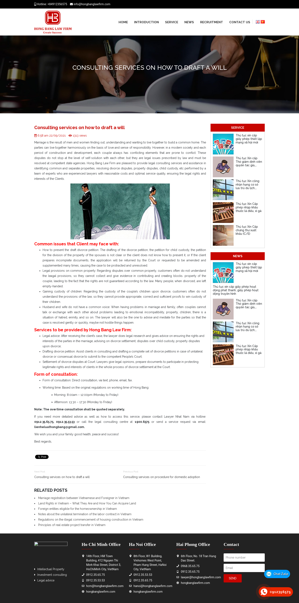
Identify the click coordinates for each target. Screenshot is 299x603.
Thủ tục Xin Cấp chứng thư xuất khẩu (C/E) (247, 230)
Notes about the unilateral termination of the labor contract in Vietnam (84, 514)
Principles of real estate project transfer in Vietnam (71, 525)
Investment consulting (52, 574)
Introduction (146, 22)
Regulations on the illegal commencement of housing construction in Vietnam (90, 519)
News (189, 22)
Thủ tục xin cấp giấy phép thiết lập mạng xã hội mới (249, 139)
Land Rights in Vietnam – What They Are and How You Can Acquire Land (87, 503)
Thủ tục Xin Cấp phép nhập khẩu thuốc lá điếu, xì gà (248, 207)
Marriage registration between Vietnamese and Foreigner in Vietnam (83, 498)
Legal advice (45, 580)
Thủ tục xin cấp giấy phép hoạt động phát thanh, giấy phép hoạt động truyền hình (236, 290)
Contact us (239, 22)
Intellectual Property (50, 569)
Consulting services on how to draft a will (62, 477)
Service (171, 22)
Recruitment (211, 22)
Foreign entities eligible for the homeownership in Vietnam (77, 508)
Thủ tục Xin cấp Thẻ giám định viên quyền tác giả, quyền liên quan (249, 163)
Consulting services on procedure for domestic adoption (161, 477)
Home (123, 22)
